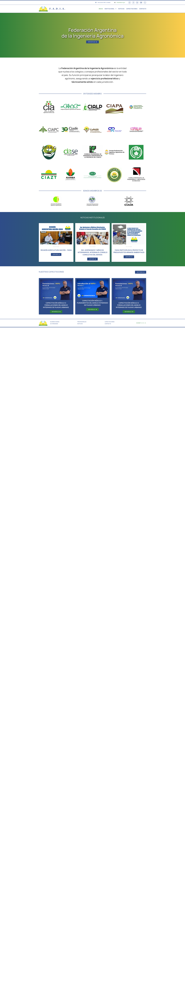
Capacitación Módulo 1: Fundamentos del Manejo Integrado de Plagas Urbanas (92, 303)
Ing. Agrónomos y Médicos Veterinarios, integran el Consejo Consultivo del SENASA (92, 252)
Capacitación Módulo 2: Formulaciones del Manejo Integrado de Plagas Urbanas (56, 305)
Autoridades (54, 323)
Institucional (111, 8)
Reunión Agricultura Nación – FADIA (56, 250)
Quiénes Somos (54, 321)
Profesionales (81, 321)
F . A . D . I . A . (57, 8)
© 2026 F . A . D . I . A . (141, 323)
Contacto (142, 8)
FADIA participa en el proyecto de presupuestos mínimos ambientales (128, 251)
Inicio (101, 8)
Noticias (121, 8)
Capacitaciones (131, 8)
